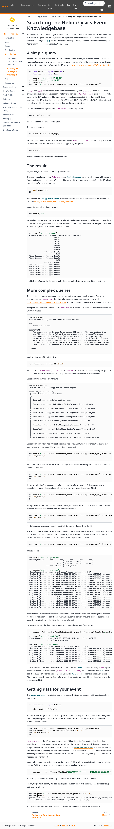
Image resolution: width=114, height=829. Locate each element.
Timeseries (9, 83)
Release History (9, 103)
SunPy (5, 6)
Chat (73, 825)
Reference (7, 99)
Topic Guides (8, 95)
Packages (42, 5)
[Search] (94, 3)
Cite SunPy (75, 6)
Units (7, 42)
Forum (65, 825)
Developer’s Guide (10, 130)
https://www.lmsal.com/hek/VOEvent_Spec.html (91, 65)
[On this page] (109, 7)
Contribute (59, 5)
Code (57, 825)
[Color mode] (102, 10)
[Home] (29, 16)
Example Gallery (9, 87)
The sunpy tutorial (10, 34)
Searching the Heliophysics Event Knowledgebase (14, 71)
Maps (7, 79)
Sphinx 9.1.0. (107, 825)
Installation (9, 38)
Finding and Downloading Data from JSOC (14, 61)
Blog (68, 5)
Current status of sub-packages (12, 124)
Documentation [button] (27, 5)
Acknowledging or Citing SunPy (13, 109)
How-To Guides (9, 91)
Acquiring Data (11, 54)
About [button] (13, 5)
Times (7, 46)
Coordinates (10, 50)
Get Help (50, 6)
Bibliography (8, 118)
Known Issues (8, 114)
